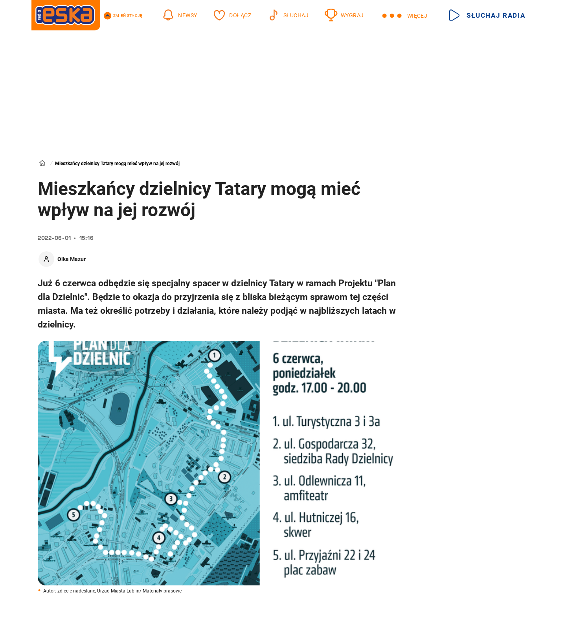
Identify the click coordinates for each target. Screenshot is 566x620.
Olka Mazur (71, 259)
